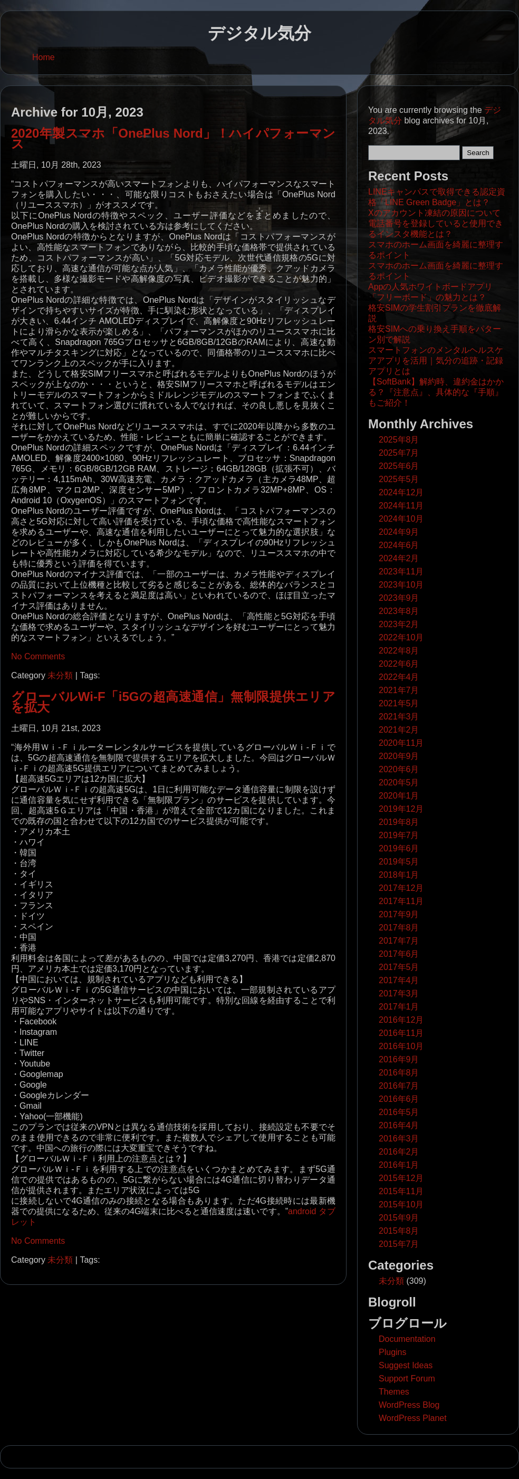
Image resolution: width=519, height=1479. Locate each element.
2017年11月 (401, 901)
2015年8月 (399, 1230)
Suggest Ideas (405, 1365)
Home (43, 57)
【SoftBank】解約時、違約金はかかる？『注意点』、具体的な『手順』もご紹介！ (436, 392)
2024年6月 (399, 545)
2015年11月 (401, 1191)
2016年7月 (399, 1085)
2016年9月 (399, 1059)
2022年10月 (401, 637)
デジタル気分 (259, 33)
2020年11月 (401, 742)
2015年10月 (401, 1204)
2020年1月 (399, 795)
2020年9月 (399, 756)
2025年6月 (399, 466)
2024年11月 (401, 505)
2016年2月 (399, 1151)
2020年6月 (399, 769)
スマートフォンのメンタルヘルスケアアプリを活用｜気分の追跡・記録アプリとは (435, 360)
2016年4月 (399, 1125)
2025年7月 (399, 452)
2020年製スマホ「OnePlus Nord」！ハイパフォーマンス (173, 138)
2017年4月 (399, 980)
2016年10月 (401, 1046)
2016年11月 (401, 1033)
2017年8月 (399, 927)
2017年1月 (399, 1006)
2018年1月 (399, 874)
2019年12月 (401, 808)
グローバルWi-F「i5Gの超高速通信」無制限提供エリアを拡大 (173, 701)
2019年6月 (399, 848)
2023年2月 (399, 624)
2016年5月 (399, 1112)
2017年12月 (401, 887)
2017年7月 (399, 940)
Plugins (392, 1352)
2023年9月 (399, 597)
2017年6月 (399, 953)
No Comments (38, 656)
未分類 (60, 675)
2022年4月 (399, 677)
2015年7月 (399, 1244)
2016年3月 (399, 1138)
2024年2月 (399, 558)
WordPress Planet (413, 1418)
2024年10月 (401, 518)
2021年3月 (399, 716)
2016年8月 (399, 1072)
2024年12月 (401, 492)
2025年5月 (399, 479)
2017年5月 (399, 967)
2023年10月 (401, 584)
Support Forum (407, 1378)
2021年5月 (399, 703)
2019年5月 (399, 861)
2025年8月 (399, 439)
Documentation (407, 1338)
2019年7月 (399, 835)
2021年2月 (399, 729)
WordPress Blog (409, 1404)
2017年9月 (399, 914)
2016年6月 (399, 1098)
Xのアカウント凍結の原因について (434, 212)
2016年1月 (399, 1164)
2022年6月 (399, 663)
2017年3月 (399, 993)
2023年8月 (399, 611)
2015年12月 (401, 1178)
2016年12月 (401, 1019)
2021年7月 (399, 690)
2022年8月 (399, 650)
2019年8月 (399, 822)
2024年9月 (399, 531)
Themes (394, 1391)
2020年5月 (399, 782)
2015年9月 (399, 1217)
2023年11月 (401, 571)
